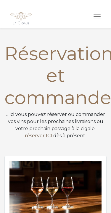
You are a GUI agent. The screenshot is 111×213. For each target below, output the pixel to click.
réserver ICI (38, 135)
